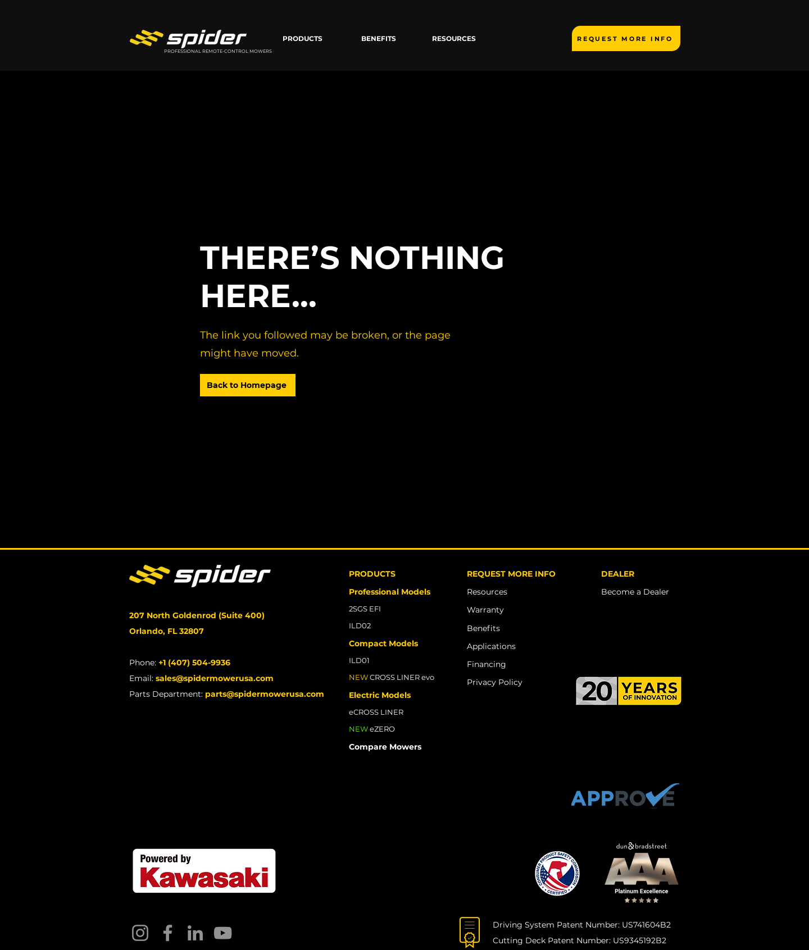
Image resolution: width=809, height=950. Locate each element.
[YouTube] (223, 933)
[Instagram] (140, 933)
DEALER (617, 574)
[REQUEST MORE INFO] (626, 38)
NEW (358, 728)
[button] (302, 38)
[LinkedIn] (195, 933)
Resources (487, 592)
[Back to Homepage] (248, 385)
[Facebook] (168, 933)
